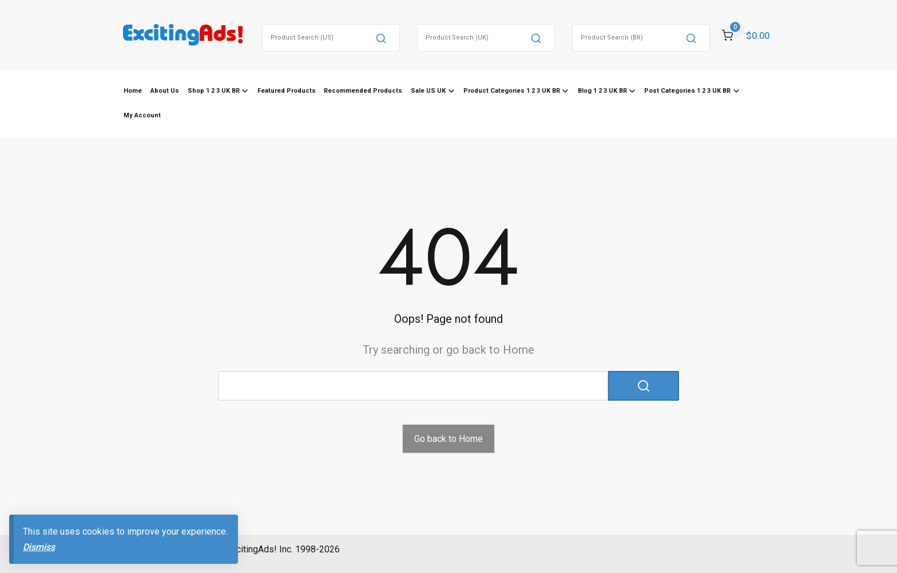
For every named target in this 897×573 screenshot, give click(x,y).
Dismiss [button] (39, 547)
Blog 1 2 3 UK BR (602, 90)
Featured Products (286, 90)
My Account (142, 115)
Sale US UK (428, 90)
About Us (164, 90)
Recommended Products (363, 90)
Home (133, 90)
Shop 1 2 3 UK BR (214, 90)
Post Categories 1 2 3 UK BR (687, 90)
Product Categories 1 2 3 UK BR (511, 90)
